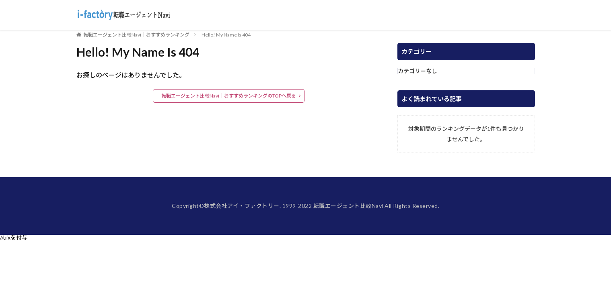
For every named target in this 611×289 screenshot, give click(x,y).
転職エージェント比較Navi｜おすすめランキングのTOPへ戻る (228, 96)
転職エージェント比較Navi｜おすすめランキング (136, 35)
